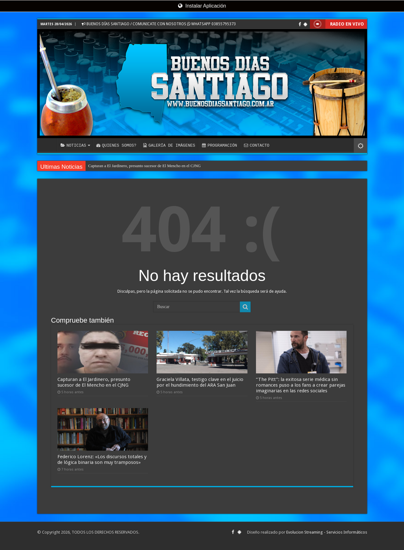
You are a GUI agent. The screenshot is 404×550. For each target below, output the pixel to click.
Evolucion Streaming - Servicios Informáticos (326, 532)
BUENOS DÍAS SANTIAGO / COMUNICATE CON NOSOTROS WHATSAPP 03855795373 (159, 24)
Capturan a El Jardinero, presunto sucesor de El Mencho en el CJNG (144, 165)
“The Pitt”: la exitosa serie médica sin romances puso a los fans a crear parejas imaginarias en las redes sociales (300, 385)
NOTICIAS (73, 145)
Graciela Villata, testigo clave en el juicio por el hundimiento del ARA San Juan (200, 382)
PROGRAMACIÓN (219, 145)
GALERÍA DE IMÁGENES (169, 145)
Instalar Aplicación (202, 6)
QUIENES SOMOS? (116, 145)
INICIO (48, 144)
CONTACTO (256, 145)
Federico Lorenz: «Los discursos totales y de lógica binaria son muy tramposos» (101, 459)
